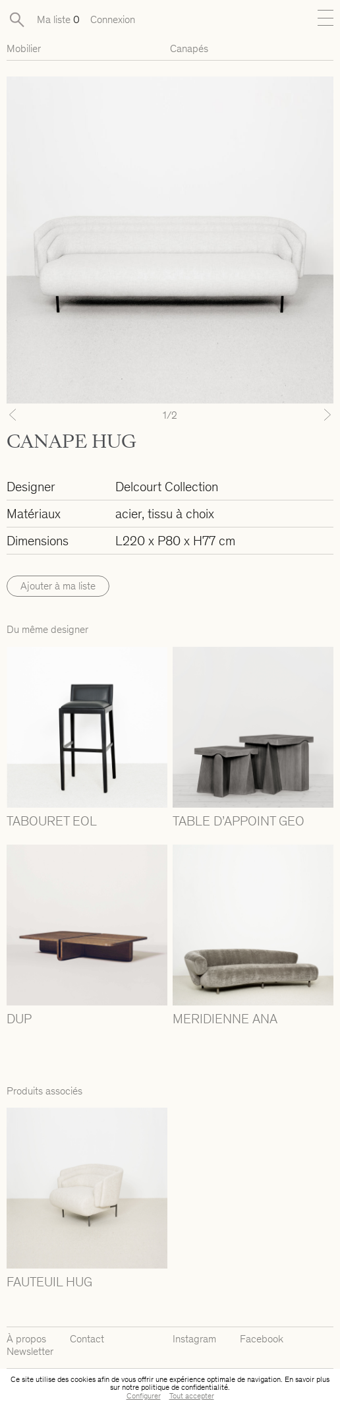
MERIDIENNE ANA (225, 1019)
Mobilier (24, 48)
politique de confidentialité (184, 1387)
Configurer (144, 1395)
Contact (87, 1338)
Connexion (112, 19)
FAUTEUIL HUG (49, 1282)
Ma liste (58, 19)
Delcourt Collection (166, 486)
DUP (19, 1019)
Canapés (189, 48)
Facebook (261, 1338)
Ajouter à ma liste (58, 586)
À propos (26, 1338)
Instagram (194, 1338)
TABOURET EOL (52, 821)
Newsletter (30, 1351)
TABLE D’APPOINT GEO (238, 821)
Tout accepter (191, 1395)
